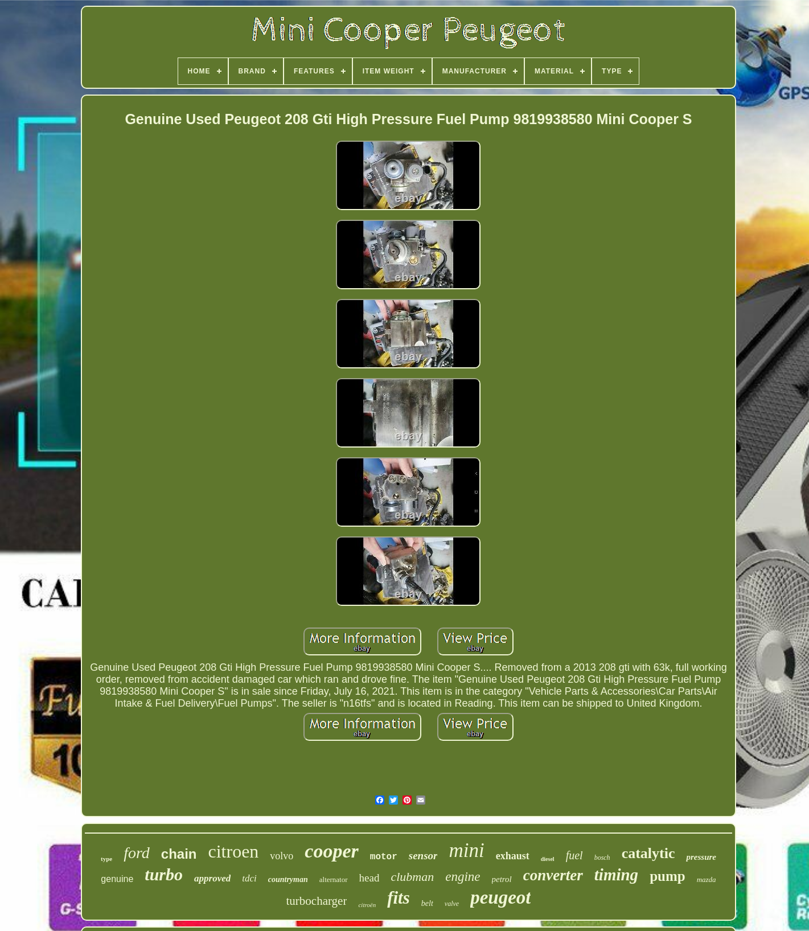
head (369, 878)
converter (553, 875)
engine (462, 877)
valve (452, 904)
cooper (331, 851)
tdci (249, 878)
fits (398, 898)
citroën (367, 904)
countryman (288, 879)
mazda (706, 879)
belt (427, 903)
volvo (281, 856)
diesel (548, 859)
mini (466, 850)
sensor (423, 856)
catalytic (648, 853)
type (106, 858)
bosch (602, 858)
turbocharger (316, 901)
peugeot (500, 897)
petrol (502, 879)
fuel (574, 855)
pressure (701, 857)
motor (383, 857)
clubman (412, 877)
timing (616, 875)
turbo (164, 874)
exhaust (512, 856)
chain (179, 854)
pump (667, 876)
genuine (117, 879)
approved (212, 878)
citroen (233, 851)
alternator (333, 879)
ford (137, 853)
